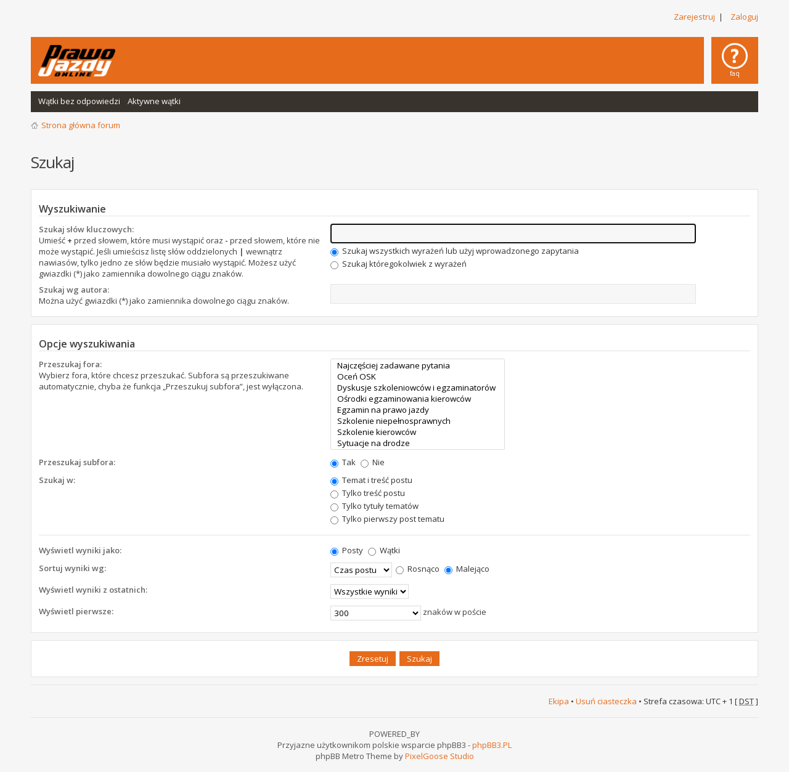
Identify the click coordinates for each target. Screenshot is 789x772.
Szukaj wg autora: (74, 289)
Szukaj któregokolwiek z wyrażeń (398, 263)
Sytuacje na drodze (418, 443)
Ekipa (559, 701)
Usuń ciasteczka (606, 701)
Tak (343, 462)
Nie (373, 462)
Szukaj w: (57, 480)
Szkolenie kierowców (418, 431)
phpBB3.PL (492, 744)
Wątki (384, 550)
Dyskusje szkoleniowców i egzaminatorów (418, 387)
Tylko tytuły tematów (374, 505)
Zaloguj (744, 16)
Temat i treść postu (371, 480)
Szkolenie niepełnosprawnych (418, 420)
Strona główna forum (80, 125)
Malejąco (466, 568)
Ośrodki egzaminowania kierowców (418, 398)
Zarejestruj (694, 16)
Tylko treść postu (367, 492)
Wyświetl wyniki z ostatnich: (93, 589)
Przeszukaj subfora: (77, 462)
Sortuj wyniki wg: (72, 568)
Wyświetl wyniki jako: (80, 550)
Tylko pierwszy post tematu (387, 518)
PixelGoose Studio (439, 756)
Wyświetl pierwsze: (76, 611)
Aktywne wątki (154, 101)
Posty (346, 550)
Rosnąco (417, 568)
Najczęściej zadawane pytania (418, 365)
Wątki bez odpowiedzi (79, 101)
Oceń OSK (418, 376)
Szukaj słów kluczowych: (86, 229)
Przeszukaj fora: (70, 364)
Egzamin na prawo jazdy (418, 409)
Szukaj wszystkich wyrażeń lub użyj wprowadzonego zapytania (454, 250)
